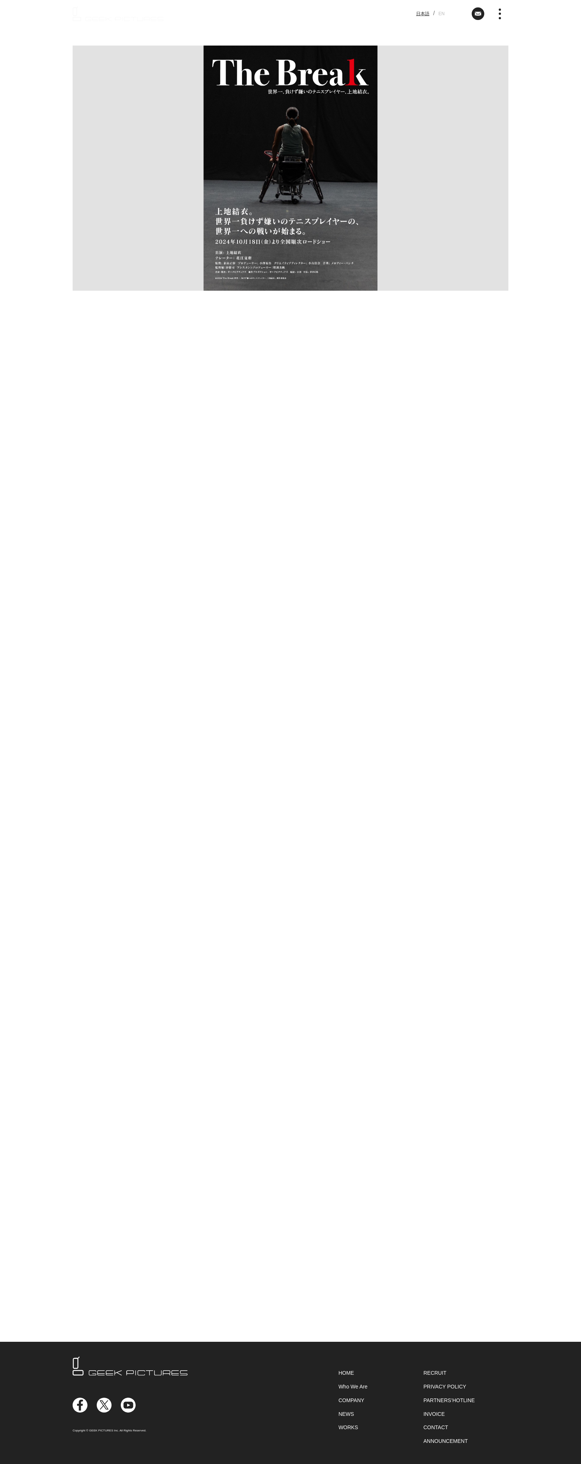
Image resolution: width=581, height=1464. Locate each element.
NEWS (346, 1414)
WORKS (348, 1427)
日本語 (422, 13)
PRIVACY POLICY (445, 1387)
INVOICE (434, 1414)
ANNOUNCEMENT (446, 1441)
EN (441, 13)
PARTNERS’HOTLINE (449, 1400)
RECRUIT (435, 1373)
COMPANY (351, 1400)
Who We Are (352, 1387)
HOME (346, 1373)
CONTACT (436, 1427)
